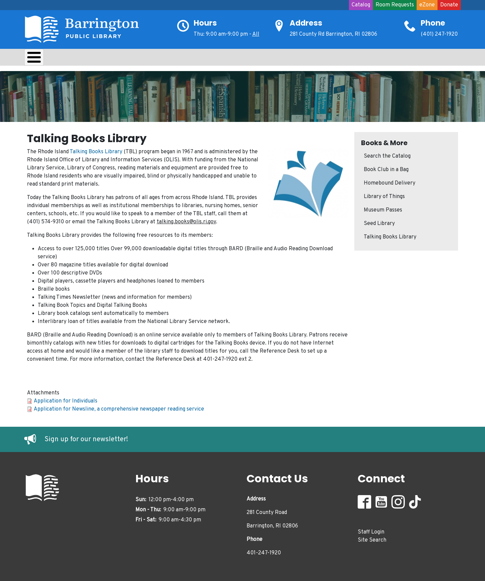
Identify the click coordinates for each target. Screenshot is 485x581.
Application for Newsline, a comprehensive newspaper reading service (119, 407)
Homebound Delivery (389, 181)
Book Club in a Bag (386, 168)
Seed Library (379, 222)
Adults (209, 59)
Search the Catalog (387, 154)
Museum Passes (383, 208)
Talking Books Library (96, 150)
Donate (449, 5)
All (255, 34)
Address (306, 23)
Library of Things (384, 195)
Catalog (361, 5)
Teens (175, 59)
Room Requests (395, 5)
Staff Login (371, 530)
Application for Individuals (65, 399)
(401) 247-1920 (439, 34)
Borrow (77, 59)
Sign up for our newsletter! (86, 437)
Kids (144, 59)
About (41, 59)
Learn (113, 59)
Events (245, 59)
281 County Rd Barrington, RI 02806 (333, 34)
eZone (427, 5)
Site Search (372, 538)
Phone (433, 23)
